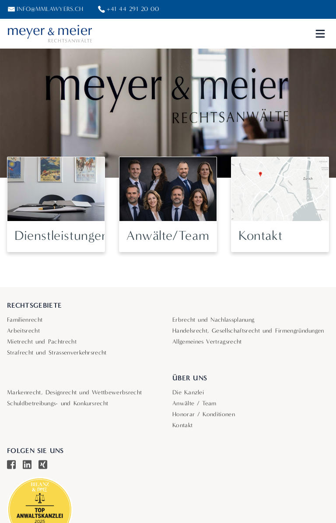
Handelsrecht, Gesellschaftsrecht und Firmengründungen (248, 330)
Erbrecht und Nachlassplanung (213, 319)
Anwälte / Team (194, 403)
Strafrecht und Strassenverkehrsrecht (57, 352)
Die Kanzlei (188, 392)
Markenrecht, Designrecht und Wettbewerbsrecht (74, 392)
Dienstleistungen (61, 235)
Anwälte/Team (167, 235)
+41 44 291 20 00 (133, 9)
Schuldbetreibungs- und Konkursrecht (57, 403)
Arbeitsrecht (23, 330)
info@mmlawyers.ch (50, 9)
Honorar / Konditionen (203, 414)
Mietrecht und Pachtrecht (42, 341)
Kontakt (260, 235)
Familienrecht (24, 319)
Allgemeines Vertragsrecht (207, 341)
